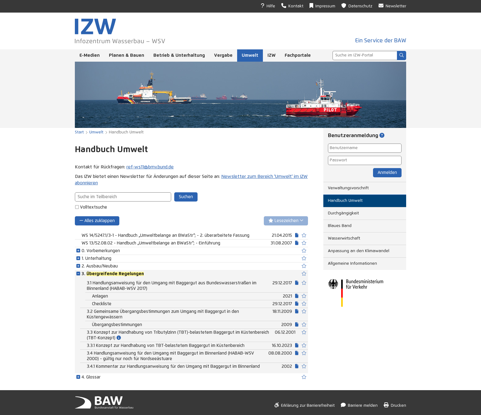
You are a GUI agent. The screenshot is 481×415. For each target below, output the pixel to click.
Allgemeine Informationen (352, 264)
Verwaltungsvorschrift (348, 188)
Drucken (395, 405)
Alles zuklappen (97, 220)
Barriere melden (359, 405)
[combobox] (365, 55)
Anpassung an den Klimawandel (358, 251)
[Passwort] (365, 160)
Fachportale (298, 55)
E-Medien (89, 55)
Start (79, 132)
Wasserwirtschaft (344, 238)
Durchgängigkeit (343, 213)
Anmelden (387, 173)
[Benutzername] (365, 148)
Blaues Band (340, 226)
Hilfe (268, 5)
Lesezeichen (285, 220)
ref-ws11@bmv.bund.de (150, 167)
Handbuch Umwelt (345, 201)
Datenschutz (356, 5)
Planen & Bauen (126, 55)
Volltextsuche (93, 207)
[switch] (304, 235)
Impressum (322, 5)
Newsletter (392, 5)
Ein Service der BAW (380, 41)
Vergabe (223, 55)
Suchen (186, 197)
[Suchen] (401, 55)
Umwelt (250, 55)
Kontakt (292, 5)
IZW (271, 55)
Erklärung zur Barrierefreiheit (305, 405)
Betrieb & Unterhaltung (179, 55)
